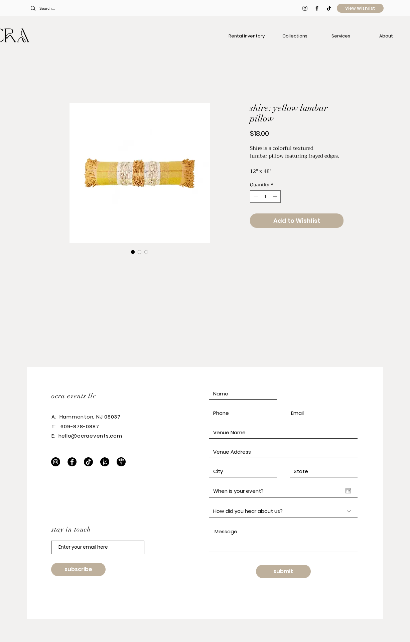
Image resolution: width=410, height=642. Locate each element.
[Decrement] (255, 196)
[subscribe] (78, 569)
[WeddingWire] (121, 461)
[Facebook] (72, 461)
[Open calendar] (348, 490)
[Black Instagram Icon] (305, 8)
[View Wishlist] (360, 8)
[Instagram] (55, 461)
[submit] (283, 571)
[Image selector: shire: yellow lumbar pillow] (133, 252)
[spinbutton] (265, 196)
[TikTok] (329, 8)
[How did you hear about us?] (283, 511)
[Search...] (74, 8)
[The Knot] (104, 461)
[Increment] (275, 196)
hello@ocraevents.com (90, 435)
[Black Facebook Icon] (317, 8)
